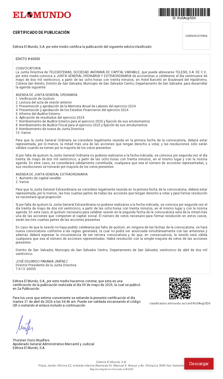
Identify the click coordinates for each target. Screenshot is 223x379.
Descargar (199, 363)
